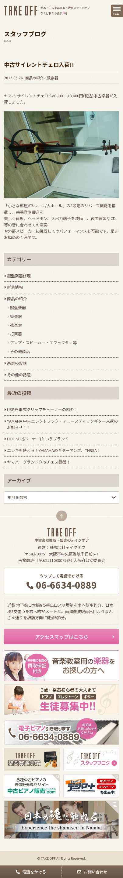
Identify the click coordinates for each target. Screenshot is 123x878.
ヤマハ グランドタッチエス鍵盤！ (38, 462)
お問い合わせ (95, 872)
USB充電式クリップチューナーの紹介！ (42, 409)
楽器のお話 (17, 363)
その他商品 (20, 351)
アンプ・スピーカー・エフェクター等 (43, 342)
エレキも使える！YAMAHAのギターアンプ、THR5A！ (54, 450)
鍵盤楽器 (18, 307)
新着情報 (15, 287)
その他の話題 (19, 375)
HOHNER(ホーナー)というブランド (38, 439)
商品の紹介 (34, 77)
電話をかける (34, 872)
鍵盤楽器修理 (19, 276)
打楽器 (16, 334)
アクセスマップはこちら (61, 636)
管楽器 (16, 316)
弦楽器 (52, 77)
